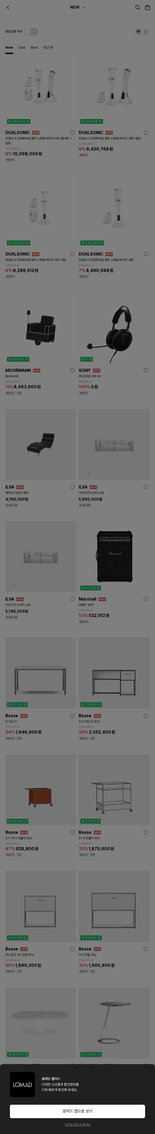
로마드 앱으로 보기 (78, 1111)
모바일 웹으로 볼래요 (77, 1124)
